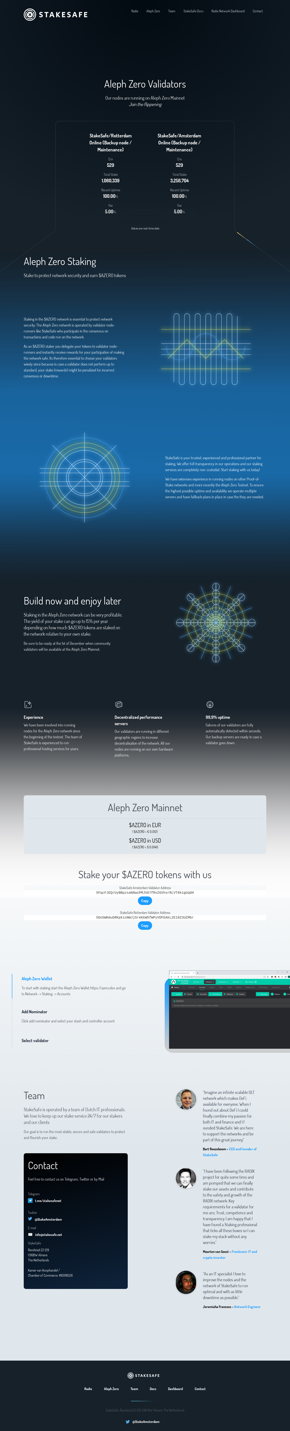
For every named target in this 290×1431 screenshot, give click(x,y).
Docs (153, 1389)
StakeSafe (34, 1243)
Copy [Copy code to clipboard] (145, 901)
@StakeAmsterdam (48, 1219)
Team (171, 11)
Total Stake (111, 174)
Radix (134, 11)
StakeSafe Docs (193, 11)
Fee (110, 205)
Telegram (34, 1194)
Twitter (32, 1212)
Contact (258, 11)
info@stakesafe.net (48, 1235)
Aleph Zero (153, 11)
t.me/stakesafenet (48, 1201)
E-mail (32, 1228)
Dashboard (175, 1389)
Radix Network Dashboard (228, 11)
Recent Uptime (110, 190)
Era (110, 159)
